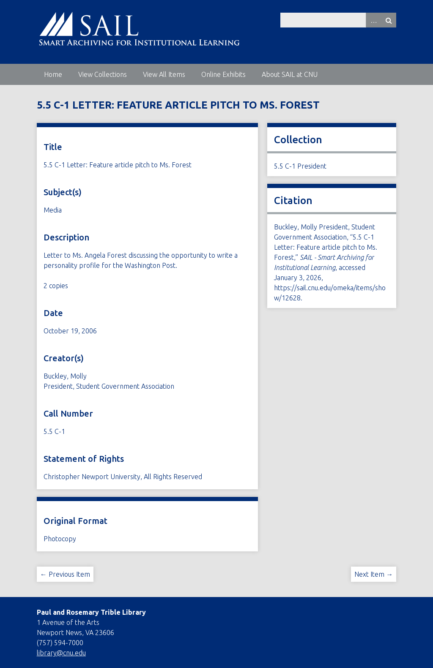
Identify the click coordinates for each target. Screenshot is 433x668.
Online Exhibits (223, 74)
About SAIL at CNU (290, 74)
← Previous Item (65, 574)
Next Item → (373, 574)
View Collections (102, 74)
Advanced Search (373, 20)
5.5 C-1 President (300, 166)
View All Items (164, 74)
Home (53, 74)
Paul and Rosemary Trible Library (91, 612)
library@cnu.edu (61, 653)
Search (388, 20)
